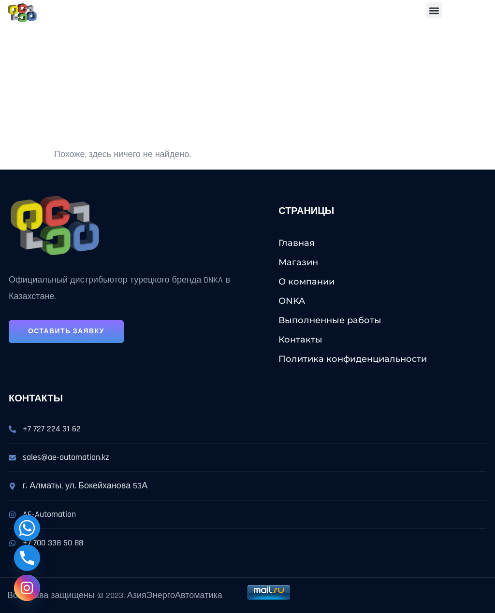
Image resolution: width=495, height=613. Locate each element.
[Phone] (27, 558)
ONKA (291, 301)
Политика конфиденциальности (352, 359)
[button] (434, 10)
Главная (296, 243)
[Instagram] (27, 588)
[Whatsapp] (27, 528)
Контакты (300, 339)
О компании (306, 281)
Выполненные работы (329, 320)
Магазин (298, 262)
